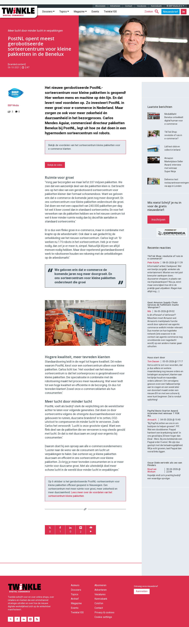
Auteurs (75, 585)
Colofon (98, 603)
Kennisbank (156, 6)
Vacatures (141, 6)
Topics (64, 11)
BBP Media (13, 105)
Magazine (80, 11)
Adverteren (115, 6)
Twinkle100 (110, 11)
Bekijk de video (55, 165)
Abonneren (100, 6)
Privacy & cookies (104, 612)
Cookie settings (103, 617)
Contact (128, 6)
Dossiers (48, 11)
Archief (75, 598)
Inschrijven (158, 219)
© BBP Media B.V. (175, 6)
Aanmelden (142, 591)
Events (95, 11)
